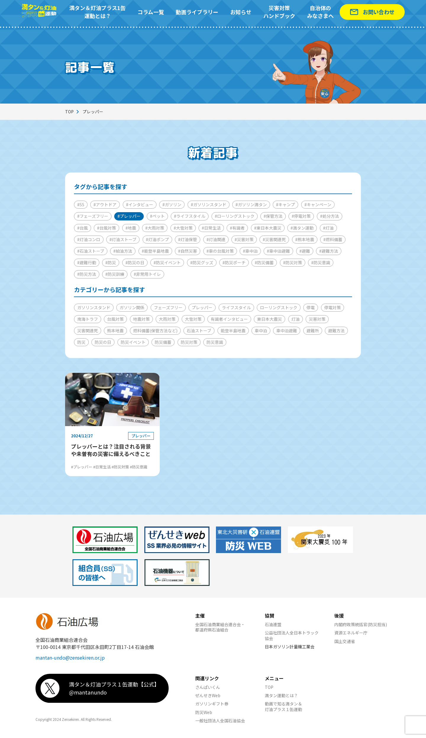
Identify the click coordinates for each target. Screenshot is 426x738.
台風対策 (115, 319)
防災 (81, 342)
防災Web (203, 712)
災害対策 (317, 319)
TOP (69, 112)
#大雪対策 (183, 228)
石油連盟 (273, 624)
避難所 (312, 330)
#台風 (82, 228)
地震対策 (141, 319)
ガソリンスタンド (93, 307)
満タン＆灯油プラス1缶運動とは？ (97, 12)
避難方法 (336, 330)
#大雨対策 (154, 228)
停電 (310, 307)
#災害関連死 (274, 239)
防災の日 (103, 342)
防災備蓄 (163, 342)
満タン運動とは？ (281, 695)
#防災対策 (292, 262)
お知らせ (240, 12)
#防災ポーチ (234, 262)
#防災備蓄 (264, 262)
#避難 (304, 251)
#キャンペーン (317, 204)
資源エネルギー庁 (350, 633)
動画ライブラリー (197, 12)
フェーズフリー (168, 307)
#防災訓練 (114, 274)
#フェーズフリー (92, 216)
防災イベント (133, 342)
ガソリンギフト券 (211, 704)
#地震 (130, 228)
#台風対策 (106, 228)
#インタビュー (139, 204)
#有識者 (237, 228)
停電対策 (332, 307)
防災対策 (189, 342)
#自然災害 (187, 251)
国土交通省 (344, 641)
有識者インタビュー (229, 319)
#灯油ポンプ (157, 239)
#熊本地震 (304, 239)
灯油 (295, 319)
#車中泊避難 (278, 251)
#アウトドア (105, 204)
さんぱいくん (207, 687)
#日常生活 (211, 228)
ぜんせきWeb (207, 695)
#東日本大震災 (267, 228)
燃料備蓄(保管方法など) (155, 330)
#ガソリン (171, 204)
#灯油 (328, 228)
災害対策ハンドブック (279, 12)
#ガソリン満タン (251, 204)
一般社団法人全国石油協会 (220, 721)
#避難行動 (86, 262)
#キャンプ (285, 204)
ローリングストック (278, 307)
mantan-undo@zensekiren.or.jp (70, 657)
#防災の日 (134, 262)
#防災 (110, 262)
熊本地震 (115, 330)
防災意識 (214, 342)
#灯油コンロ (88, 239)
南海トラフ (87, 319)
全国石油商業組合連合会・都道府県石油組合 (220, 627)
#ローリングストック (234, 216)
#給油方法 (122, 251)
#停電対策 (301, 216)
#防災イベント (167, 262)
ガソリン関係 (132, 307)
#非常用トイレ (147, 274)
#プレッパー (129, 216)
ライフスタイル (236, 307)
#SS (80, 204)
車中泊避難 (286, 330)
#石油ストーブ (90, 251)
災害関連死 (87, 330)
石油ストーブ (199, 330)
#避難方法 (328, 251)
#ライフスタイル (189, 216)
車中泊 (261, 330)
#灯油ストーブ (122, 239)
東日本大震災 (269, 319)
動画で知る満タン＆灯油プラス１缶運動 (283, 706)
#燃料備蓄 (332, 239)
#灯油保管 (187, 239)
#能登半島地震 (155, 251)
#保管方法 (273, 216)
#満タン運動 (302, 228)
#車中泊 (250, 251)
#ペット (157, 216)
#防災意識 (320, 262)
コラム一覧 (151, 12)
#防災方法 (86, 274)
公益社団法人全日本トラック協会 (292, 635)
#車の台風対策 (220, 251)
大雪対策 (193, 319)
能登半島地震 (233, 330)
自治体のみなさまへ (320, 12)
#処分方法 (329, 216)
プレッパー (202, 307)
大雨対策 (167, 319)
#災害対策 (244, 239)
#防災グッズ (201, 262)
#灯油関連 (215, 239)
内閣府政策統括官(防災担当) (360, 624)
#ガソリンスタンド (208, 204)
